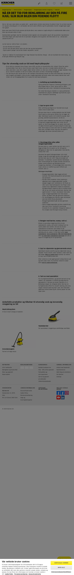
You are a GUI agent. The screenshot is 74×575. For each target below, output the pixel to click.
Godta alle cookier (61, 563)
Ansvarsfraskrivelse (35, 574)
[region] (37, 567)
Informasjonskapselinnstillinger (61, 572)
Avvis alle (61, 567)
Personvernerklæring (21, 574)
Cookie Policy (9, 574)
